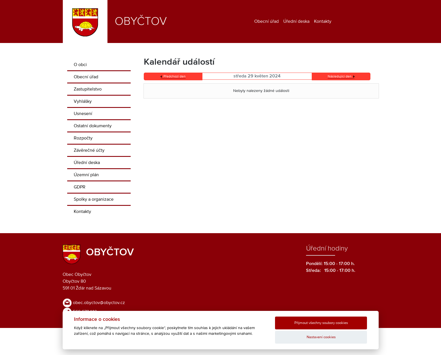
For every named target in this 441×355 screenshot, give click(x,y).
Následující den (340, 76)
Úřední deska (296, 21)
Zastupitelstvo (88, 89)
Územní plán (86, 175)
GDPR (79, 187)
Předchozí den (174, 76)
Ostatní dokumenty (93, 126)
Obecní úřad (266, 21)
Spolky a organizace (94, 199)
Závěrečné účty (89, 150)
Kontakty (322, 21)
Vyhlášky (83, 101)
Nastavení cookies (321, 337)
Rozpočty (83, 138)
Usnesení (83, 113)
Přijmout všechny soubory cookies (321, 323)
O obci (80, 64)
